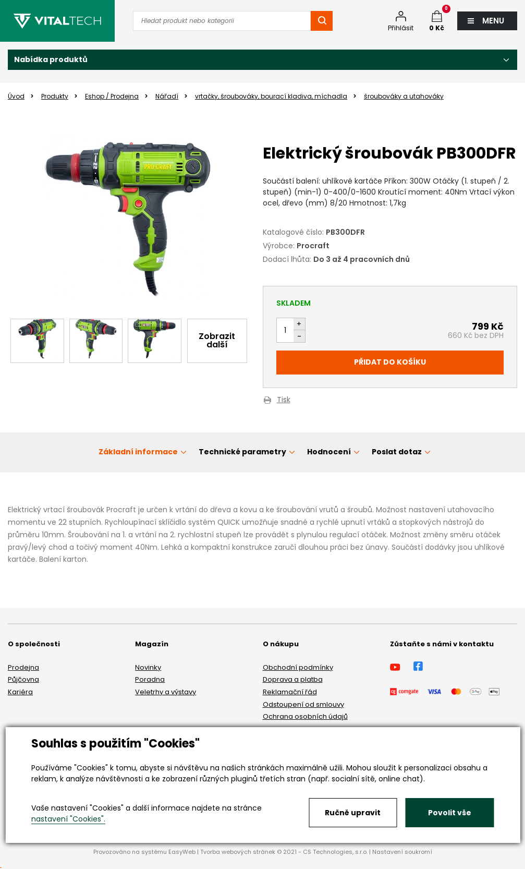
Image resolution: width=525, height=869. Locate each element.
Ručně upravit (353, 812)
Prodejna (23, 667)
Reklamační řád (290, 692)
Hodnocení (329, 451)
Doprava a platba (293, 679)
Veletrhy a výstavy (165, 692)
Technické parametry (242, 451)
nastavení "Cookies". (68, 819)
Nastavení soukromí (402, 852)
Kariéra (20, 692)
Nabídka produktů (51, 59)
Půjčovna (23, 679)
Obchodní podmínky (298, 667)
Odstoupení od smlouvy (303, 704)
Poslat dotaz (397, 451)
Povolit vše (449, 812)
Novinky (148, 667)
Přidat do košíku (390, 362)
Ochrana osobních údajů (305, 716)
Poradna (150, 679)
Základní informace (138, 451)
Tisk (283, 400)
